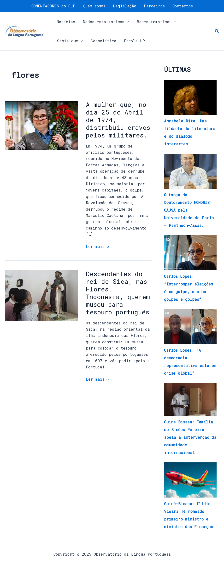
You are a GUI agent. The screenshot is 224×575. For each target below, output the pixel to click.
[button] (217, 31)
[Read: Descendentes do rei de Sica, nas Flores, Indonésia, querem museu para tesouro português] (41, 294)
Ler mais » (97, 246)
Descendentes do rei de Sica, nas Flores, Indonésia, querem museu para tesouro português (118, 293)
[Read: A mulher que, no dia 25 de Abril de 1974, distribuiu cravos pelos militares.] (41, 124)
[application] (126, 21)
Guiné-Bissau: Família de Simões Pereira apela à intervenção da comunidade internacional (190, 437)
